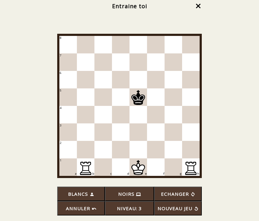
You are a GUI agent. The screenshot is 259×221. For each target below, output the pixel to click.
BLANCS (81, 194)
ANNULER (81, 208)
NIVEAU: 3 (129, 208)
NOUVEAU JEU (177, 208)
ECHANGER (178, 194)
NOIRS (129, 194)
